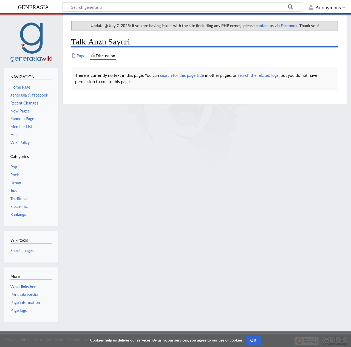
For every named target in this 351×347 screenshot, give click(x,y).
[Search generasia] (182, 6)
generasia (33, 6)
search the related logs (258, 75)
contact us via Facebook (277, 25)
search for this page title (182, 75)
